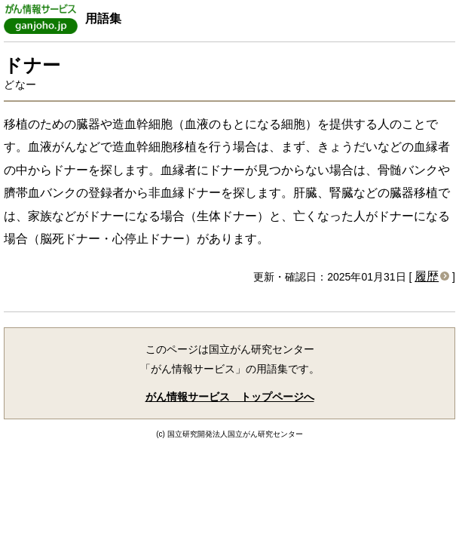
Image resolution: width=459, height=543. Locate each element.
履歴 (427, 276)
